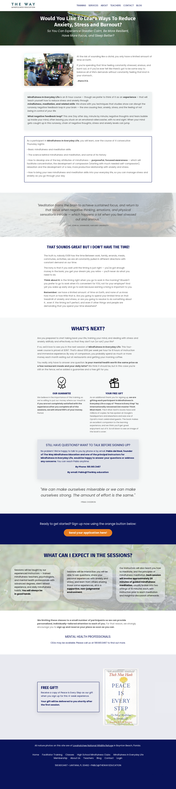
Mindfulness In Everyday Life (128, 765)
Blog (99, 768)
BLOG (140, 5)
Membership (60, 768)
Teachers (88, 768)
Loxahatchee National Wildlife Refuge (93, 756)
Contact (109, 768)
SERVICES (94, 5)
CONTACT (129, 5)
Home (36, 765)
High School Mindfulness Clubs (93, 765)
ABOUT (104, 5)
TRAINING (81, 5)
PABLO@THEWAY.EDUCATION (107, 775)
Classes (69, 765)
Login (119, 768)
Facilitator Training (52, 765)
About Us (75, 768)
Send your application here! (88, 541)
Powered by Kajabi (157, 785)
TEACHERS (116, 5)
